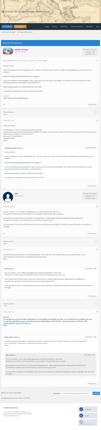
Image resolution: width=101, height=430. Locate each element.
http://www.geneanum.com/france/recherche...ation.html (40, 212)
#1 (97, 60)
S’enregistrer (20, 26)
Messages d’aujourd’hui (25, 32)
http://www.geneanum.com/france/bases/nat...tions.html (22, 87)
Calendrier (89, 26)
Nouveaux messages (9, 32)
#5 (97, 312)
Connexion (7, 26)
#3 (97, 206)
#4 (97, 249)
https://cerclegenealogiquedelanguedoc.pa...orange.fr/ (21, 76)
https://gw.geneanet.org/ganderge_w (15, 98)
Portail (47, 26)
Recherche (63, 26)
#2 (97, 120)
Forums (54, 26)
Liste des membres (77, 26)
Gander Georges (43, 60)
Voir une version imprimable (12, 393)
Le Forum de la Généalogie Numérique (26, 11)
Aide (97, 26)
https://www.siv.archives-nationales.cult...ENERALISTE (65, 218)
